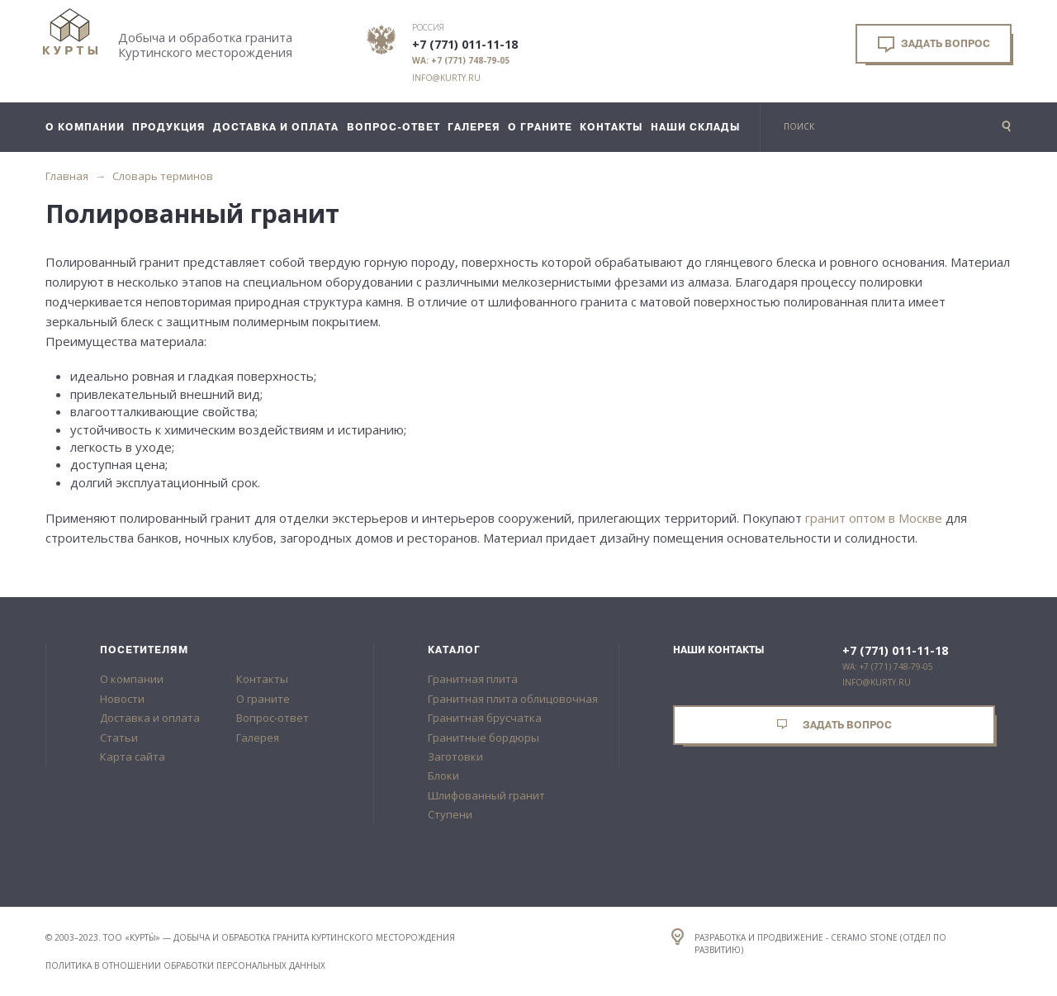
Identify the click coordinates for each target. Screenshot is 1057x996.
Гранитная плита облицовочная (513, 698)
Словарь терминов (162, 175)
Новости (122, 698)
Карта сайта (132, 756)
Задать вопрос (934, 44)
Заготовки (455, 756)
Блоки (443, 775)
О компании (132, 678)
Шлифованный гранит (486, 795)
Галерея (257, 737)
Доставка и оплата (150, 717)
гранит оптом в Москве (873, 518)
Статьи (119, 737)
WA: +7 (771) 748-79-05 (461, 60)
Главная (66, 175)
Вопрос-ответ (272, 717)
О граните (263, 698)
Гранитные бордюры (483, 737)
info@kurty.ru (446, 77)
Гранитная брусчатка (485, 717)
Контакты (262, 678)
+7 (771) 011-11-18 (465, 44)
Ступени (450, 814)
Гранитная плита (473, 678)
